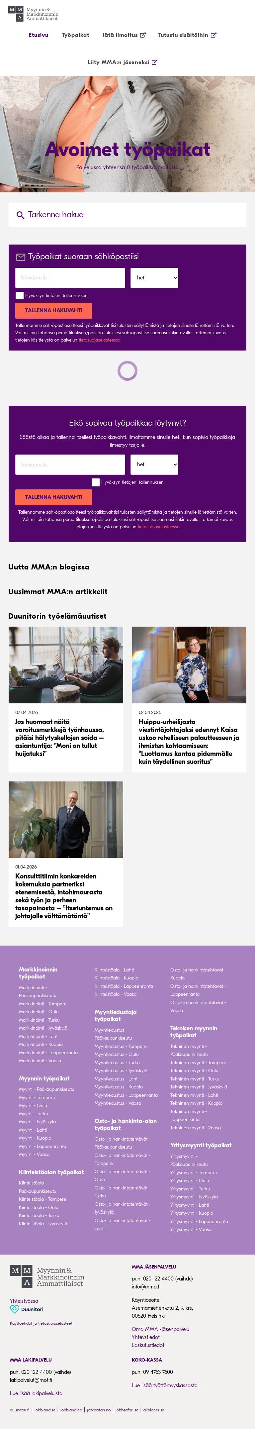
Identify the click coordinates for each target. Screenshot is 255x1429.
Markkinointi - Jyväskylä (43, 1028)
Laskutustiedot (148, 1345)
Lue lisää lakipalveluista (36, 1393)
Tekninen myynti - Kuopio (196, 1103)
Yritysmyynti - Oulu (189, 1180)
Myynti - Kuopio (35, 1138)
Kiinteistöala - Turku (39, 1215)
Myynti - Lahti (33, 1130)
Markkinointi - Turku (39, 1020)
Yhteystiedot (146, 1337)
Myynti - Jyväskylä (37, 1122)
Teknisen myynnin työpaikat (193, 1032)
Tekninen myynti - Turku (194, 1079)
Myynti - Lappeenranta (42, 1146)
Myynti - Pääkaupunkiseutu (46, 1089)
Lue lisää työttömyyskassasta (165, 1385)
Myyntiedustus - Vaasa (118, 1103)
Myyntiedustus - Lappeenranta (126, 1095)
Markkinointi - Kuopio (41, 1044)
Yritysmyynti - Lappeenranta (199, 1221)
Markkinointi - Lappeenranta (48, 1053)
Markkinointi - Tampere (43, 1004)
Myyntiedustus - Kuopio (119, 1087)
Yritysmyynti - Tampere (193, 1172)
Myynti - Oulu (33, 1105)
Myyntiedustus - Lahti (116, 1079)
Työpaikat (75, 35)
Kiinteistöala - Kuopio (116, 978)
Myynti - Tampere (37, 1097)
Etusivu (38, 35)
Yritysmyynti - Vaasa (191, 1229)
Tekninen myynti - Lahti (194, 1095)
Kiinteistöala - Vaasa (115, 994)
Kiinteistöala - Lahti (114, 970)
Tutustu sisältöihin (183, 35)
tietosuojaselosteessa (100, 340)
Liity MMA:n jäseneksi (118, 62)
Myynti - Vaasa (34, 1154)
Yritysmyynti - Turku (190, 1189)
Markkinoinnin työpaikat (38, 973)
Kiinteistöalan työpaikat (51, 1172)
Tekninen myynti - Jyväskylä (198, 1087)
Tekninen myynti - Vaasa (195, 1128)
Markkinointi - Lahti (38, 1036)
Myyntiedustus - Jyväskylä (121, 1070)
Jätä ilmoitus (120, 35)
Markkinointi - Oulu (39, 1012)
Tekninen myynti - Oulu (194, 1070)
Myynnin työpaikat (44, 1078)
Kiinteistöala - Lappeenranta (124, 986)
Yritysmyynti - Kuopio (191, 1213)
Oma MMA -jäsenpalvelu (160, 1329)
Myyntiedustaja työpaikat (116, 1016)
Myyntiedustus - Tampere (121, 1046)
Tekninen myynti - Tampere (198, 1063)
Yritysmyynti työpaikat (201, 1145)
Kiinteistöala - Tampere (42, 1199)
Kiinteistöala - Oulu (38, 1207)
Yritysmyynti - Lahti (189, 1205)
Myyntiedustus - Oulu (117, 1054)
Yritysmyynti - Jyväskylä (194, 1197)
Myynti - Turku (33, 1114)
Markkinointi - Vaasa (40, 1061)
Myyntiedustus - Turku (117, 1063)
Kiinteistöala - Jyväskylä (43, 1224)
